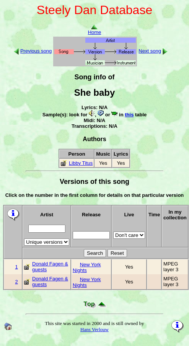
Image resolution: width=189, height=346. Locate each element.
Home (94, 30)
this (129, 114)
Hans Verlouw (94, 329)
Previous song (36, 51)
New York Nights (87, 267)
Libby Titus (81, 163)
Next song (149, 51)
